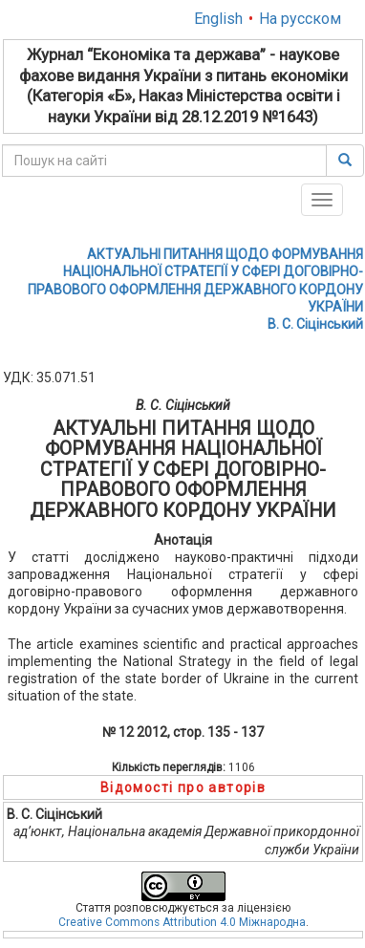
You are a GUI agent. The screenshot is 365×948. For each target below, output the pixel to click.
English (218, 19)
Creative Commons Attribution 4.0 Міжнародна (182, 922)
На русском (300, 19)
